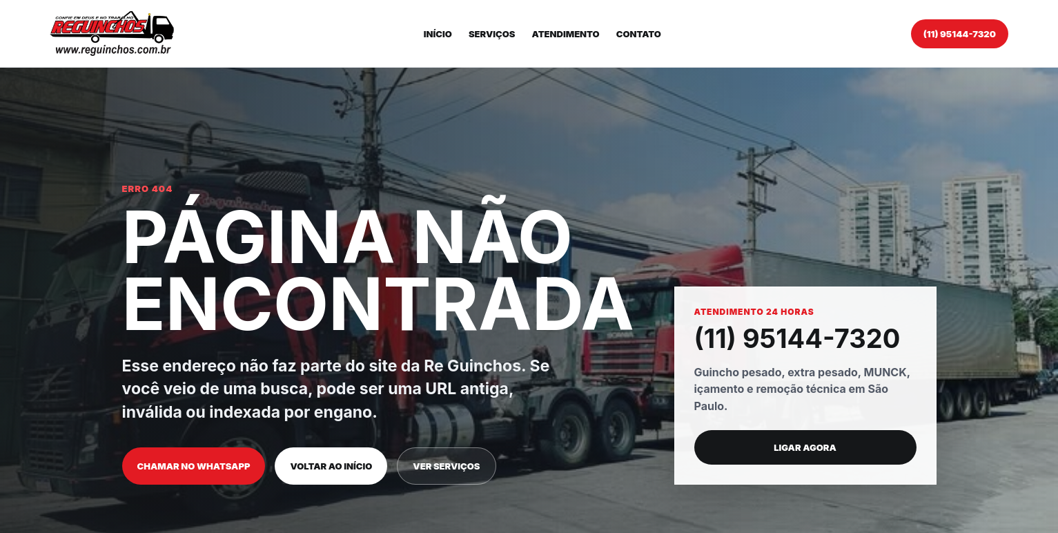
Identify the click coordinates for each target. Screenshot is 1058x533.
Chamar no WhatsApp (194, 466)
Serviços (492, 33)
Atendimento (566, 33)
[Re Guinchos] (112, 33)
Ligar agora (805, 447)
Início (438, 33)
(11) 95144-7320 (959, 33)
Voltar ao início (331, 466)
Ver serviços (446, 466)
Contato (638, 33)
